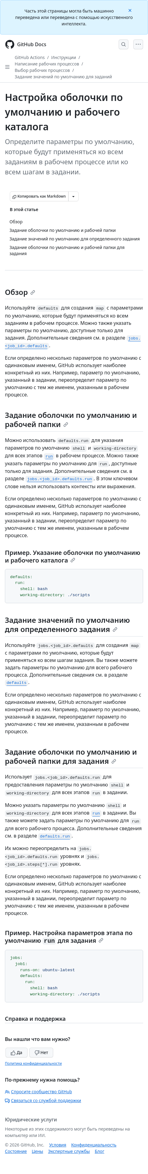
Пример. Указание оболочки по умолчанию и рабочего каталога (72, 556)
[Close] (130, 9)
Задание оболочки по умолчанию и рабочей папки (71, 419)
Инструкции (63, 57)
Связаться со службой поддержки (43, 1100)
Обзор (20, 292)
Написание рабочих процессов (47, 64)
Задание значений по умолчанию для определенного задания (67, 624)
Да (16, 1052)
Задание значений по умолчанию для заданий (63, 77)
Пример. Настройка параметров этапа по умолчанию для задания (68, 937)
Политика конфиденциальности (33, 1063)
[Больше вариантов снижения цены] (73, 196)
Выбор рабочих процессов (42, 70)
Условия (57, 1145)
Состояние (16, 1151)
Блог (99, 1151)
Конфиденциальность (94, 1145)
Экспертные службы (69, 1151)
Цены (37, 1151)
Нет (41, 1052)
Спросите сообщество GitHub (38, 1091)
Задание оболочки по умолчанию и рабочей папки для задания (71, 756)
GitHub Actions (30, 57)
